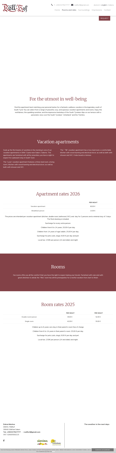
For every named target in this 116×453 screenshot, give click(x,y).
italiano (111, 5)
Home (57, 10)
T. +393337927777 (60, 5)
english (104, 5)
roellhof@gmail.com (80, 5)
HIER (53, 451)
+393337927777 (14, 432)
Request (104, 18)
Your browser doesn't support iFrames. (97, 436)
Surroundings (84, 10)
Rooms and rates (69, 10)
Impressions (97, 10)
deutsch (97, 5)
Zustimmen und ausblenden (102, 449)
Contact (107, 10)
